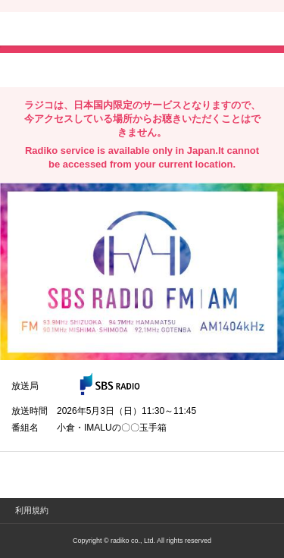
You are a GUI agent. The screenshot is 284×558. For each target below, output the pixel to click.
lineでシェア (166, 69)
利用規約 (31, 510)
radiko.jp (56, 30)
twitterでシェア (34, 69)
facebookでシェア (96, 69)
